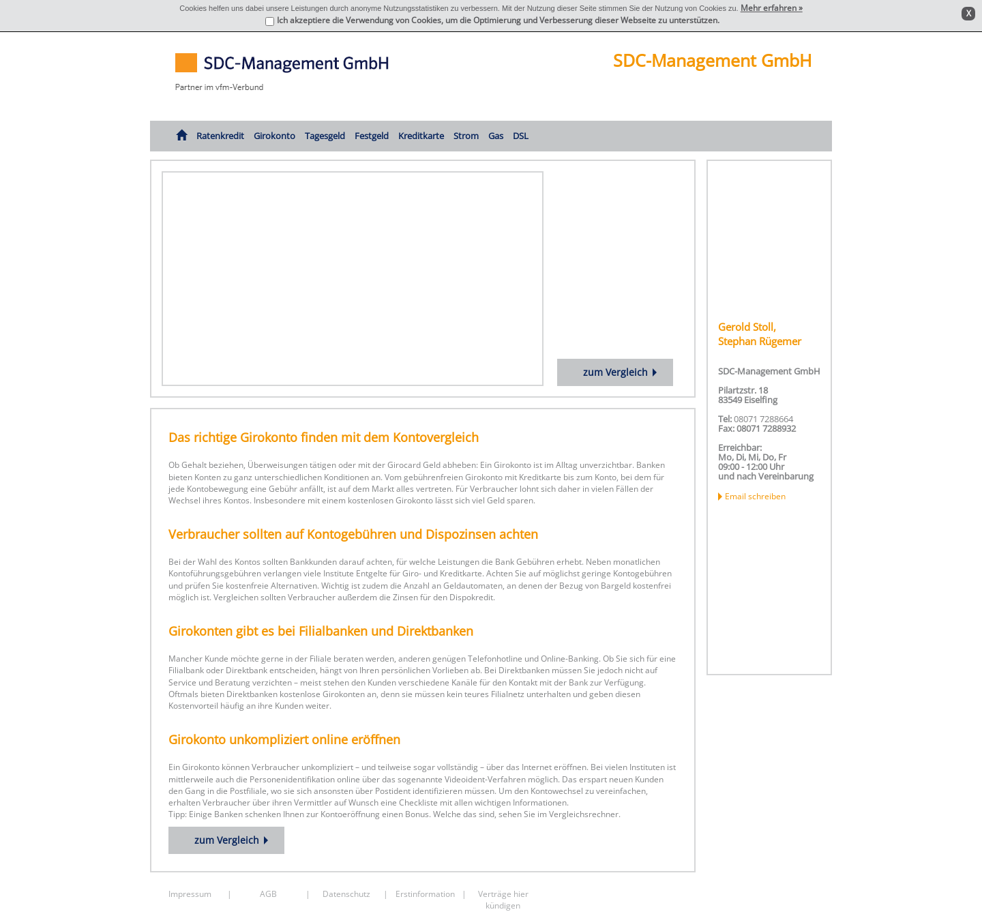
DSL (521, 136)
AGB (268, 894)
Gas (495, 136)
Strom (466, 136)
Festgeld (372, 136)
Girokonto (274, 136)
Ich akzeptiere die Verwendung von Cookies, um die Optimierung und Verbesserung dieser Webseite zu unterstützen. (498, 20)
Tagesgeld (325, 136)
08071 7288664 (763, 419)
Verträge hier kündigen (503, 898)
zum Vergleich (615, 372)
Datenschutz (346, 894)
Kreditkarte (421, 136)
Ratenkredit (220, 136)
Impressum (189, 894)
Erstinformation (425, 894)
